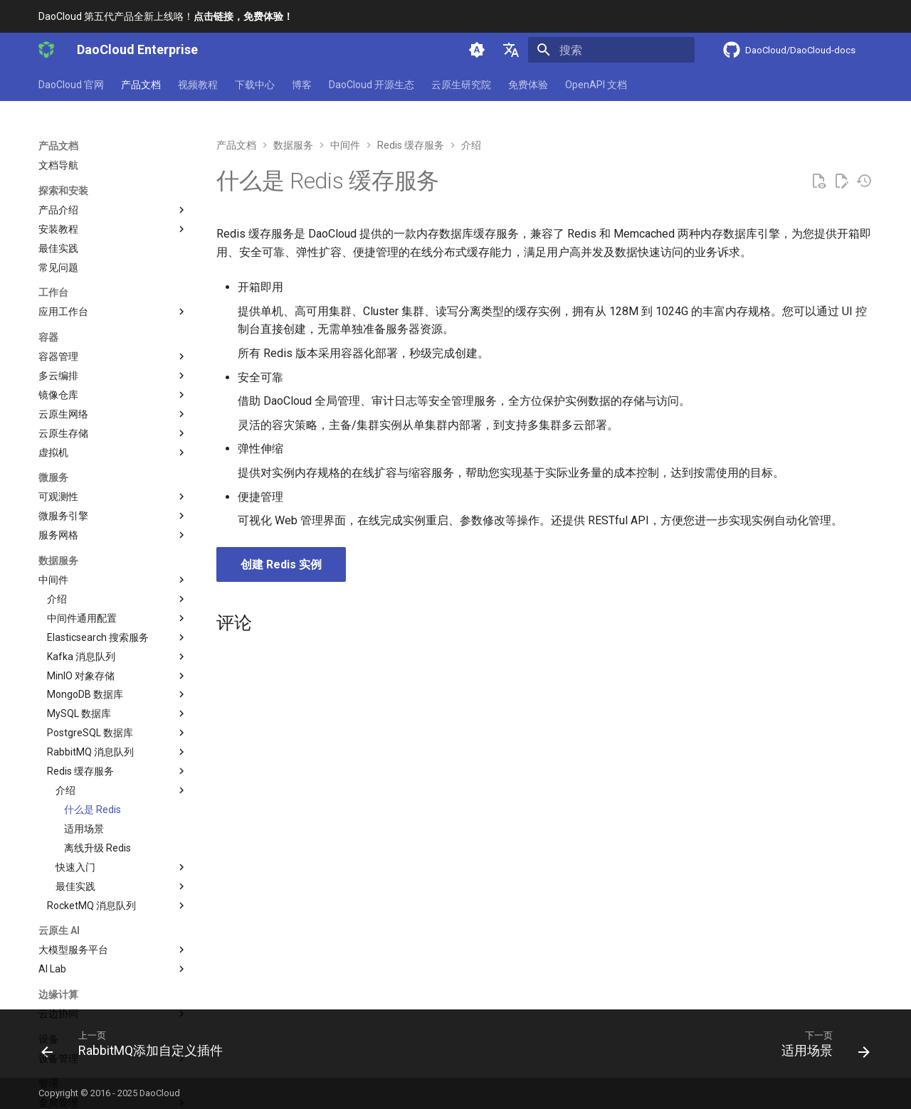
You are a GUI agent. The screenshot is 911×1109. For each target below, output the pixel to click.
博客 (302, 84)
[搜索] (611, 50)
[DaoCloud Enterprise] (46, 50)
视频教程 (198, 84)
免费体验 (528, 84)
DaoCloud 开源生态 (371, 84)
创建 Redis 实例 (281, 564)
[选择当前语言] (511, 50)
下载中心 (255, 84)
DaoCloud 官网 (71, 84)
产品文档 (141, 84)
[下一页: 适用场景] (821, 1047)
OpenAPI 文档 (596, 84)
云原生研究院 (461, 84)
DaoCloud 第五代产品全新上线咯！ (165, 16)
